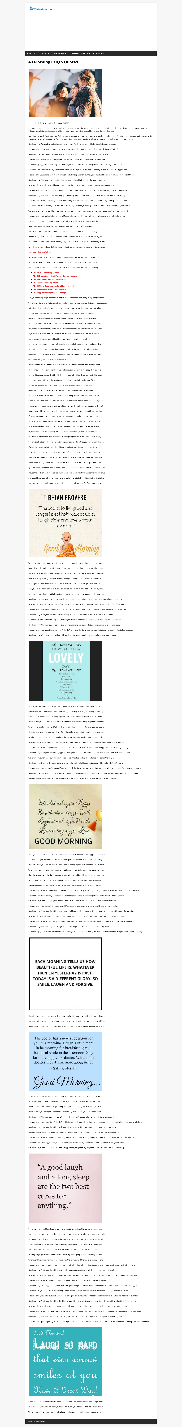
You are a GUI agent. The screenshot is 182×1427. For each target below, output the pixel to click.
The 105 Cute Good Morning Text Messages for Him (54, 286)
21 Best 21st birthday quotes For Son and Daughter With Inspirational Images (61, 313)
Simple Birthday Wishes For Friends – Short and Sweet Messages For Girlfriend (61, 385)
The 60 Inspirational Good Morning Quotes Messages (55, 276)
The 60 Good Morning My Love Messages (50, 279)
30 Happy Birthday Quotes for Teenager (49, 292)
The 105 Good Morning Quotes (46, 273)
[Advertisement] (91, 32)
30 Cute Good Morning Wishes (46, 282)
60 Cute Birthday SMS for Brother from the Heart (48, 359)
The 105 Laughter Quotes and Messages (49, 289)
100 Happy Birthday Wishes (39, 252)
